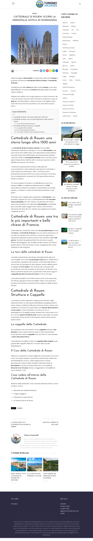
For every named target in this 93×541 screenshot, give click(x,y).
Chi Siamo (14, 507)
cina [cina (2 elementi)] (77, 30)
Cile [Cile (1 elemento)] (72, 30)
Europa (34, 13)
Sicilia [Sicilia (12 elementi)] (71, 80)
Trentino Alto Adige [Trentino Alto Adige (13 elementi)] (68, 94)
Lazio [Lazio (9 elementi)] (64, 58)
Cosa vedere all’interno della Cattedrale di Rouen (30, 135)
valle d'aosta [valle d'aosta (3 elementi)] (66, 116)
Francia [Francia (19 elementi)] (65, 44)
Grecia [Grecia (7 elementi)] (65, 55)
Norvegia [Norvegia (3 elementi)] (65, 69)
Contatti (63, 507)
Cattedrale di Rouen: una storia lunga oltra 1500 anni (31, 120)
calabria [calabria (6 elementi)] (73, 26)
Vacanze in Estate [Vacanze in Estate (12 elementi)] (68, 105)
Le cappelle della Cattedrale (24, 131)
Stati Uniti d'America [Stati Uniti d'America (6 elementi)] (69, 87)
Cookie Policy (64, 511)
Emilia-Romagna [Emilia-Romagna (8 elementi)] (67, 37)
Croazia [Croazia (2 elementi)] (74, 33)
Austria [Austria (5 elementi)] (72, 23)
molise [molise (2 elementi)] (72, 66)
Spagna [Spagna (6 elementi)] (65, 84)
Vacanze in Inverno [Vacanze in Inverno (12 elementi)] (68, 109)
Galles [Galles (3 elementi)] (64, 51)
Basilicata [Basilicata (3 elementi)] (65, 26)
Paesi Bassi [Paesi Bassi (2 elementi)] (74, 69)
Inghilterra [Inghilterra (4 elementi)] (72, 55)
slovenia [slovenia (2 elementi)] (77, 80)
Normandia (15, 368)
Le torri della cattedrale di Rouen (25, 126)
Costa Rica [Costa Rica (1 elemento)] (66, 33)
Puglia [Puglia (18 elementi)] (64, 76)
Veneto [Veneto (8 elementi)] (75, 116)
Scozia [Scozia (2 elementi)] (65, 80)
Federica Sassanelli (20, 70)
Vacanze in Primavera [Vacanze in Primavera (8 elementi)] (69, 112)
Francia (19, 411)
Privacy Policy (65, 509)
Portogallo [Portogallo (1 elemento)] (74, 73)
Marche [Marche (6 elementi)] (73, 62)
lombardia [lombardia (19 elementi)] (66, 62)
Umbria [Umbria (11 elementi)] (65, 98)
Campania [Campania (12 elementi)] (66, 30)
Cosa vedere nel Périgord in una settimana (49, 479)
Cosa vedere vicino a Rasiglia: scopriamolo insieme (74, 203)
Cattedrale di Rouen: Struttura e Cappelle (27, 129)
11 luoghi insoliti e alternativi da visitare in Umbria (20, 427)
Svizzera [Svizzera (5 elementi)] (65, 91)
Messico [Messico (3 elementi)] (65, 66)
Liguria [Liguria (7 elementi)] (70, 58)
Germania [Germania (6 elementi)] (72, 51)
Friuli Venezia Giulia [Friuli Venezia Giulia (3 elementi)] (68, 48)
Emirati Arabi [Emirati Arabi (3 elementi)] (66, 40)
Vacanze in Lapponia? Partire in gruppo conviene (75, 229)
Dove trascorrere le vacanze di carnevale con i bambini (72, 163)
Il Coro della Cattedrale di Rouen (25, 133)
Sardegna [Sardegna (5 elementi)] (72, 76)
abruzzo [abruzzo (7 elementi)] (65, 23)
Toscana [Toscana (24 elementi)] (73, 91)
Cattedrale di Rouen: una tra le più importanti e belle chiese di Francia (33, 123)
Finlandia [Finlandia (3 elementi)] (75, 40)
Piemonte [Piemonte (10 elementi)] (65, 73)
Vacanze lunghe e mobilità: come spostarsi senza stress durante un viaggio (72, 142)
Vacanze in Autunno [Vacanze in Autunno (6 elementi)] (69, 101)
